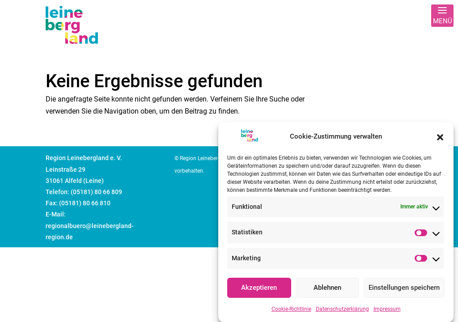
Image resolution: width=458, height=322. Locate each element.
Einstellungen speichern (404, 291)
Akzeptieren (259, 291)
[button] (440, 140)
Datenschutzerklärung (342, 312)
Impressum (387, 312)
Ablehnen (327, 291)
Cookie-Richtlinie (291, 312)
